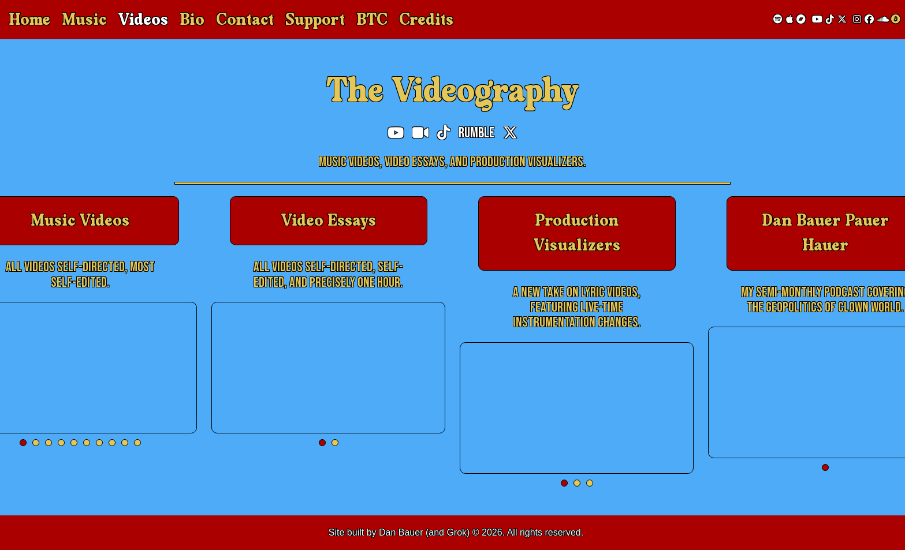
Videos (143, 19)
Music (84, 19)
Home (29, 19)
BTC (372, 19)
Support (315, 19)
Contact (245, 19)
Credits (426, 19)
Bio (192, 19)
